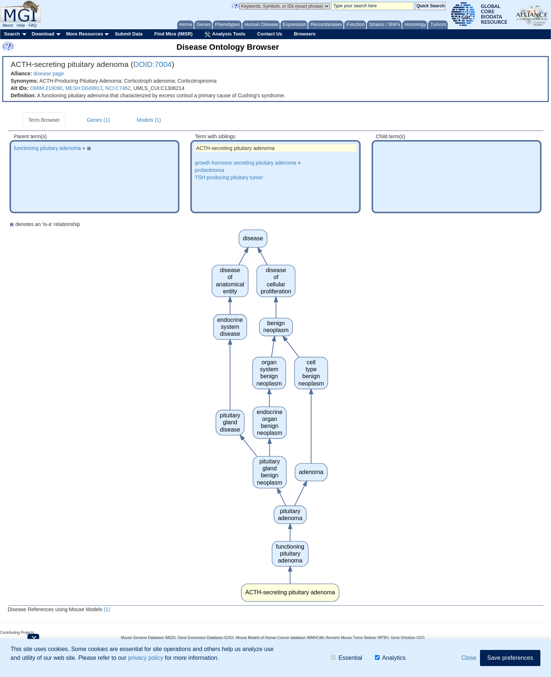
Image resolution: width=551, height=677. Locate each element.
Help (20, 25)
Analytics (390, 658)
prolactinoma (209, 170)
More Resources (84, 34)
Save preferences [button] (510, 658)
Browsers (305, 34)
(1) (107, 609)
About (8, 25)
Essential (346, 658)
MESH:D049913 (83, 88)
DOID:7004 (152, 64)
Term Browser (44, 120)
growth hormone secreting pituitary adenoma (245, 163)
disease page (48, 73)
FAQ (33, 25)
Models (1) (149, 120)
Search (12, 34)
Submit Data (129, 34)
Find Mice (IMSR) (173, 34)
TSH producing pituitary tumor (229, 177)
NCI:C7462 (117, 88)
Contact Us (269, 34)
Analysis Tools (224, 34)
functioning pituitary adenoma (47, 148)
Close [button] (468, 658)
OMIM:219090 (46, 88)
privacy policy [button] (145, 658)
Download (42, 34)
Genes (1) (98, 120)
